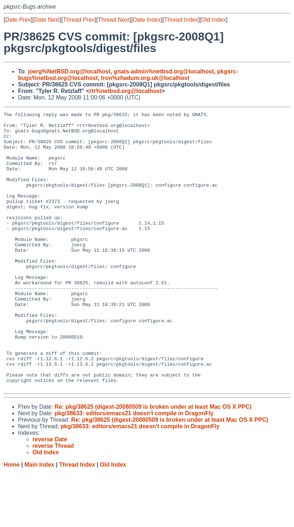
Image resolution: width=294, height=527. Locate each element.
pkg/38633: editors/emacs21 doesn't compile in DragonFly (133, 469)
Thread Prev (79, 20)
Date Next (47, 20)
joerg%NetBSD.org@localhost (69, 71)
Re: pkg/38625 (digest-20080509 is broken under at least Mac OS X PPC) (152, 462)
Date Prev (18, 20)
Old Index (213, 20)
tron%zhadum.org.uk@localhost (145, 78)
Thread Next (114, 20)
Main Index (39, 520)
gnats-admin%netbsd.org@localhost (164, 71)
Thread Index (181, 20)
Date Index (147, 20)
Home (11, 520)
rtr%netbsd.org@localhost (125, 91)
